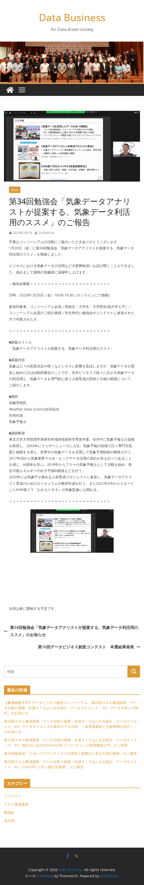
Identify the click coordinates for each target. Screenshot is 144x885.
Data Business (72, 17)
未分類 (9, 820)
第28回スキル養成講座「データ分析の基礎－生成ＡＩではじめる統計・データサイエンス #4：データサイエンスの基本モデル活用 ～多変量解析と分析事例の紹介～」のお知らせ (70, 726)
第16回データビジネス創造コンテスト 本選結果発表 (89, 647)
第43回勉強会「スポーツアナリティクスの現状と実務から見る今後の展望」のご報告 (70, 753)
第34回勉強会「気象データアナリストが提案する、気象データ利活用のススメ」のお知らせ (71, 631)
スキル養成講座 (16, 804)
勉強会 (14, 190)
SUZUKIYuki (46, 233)
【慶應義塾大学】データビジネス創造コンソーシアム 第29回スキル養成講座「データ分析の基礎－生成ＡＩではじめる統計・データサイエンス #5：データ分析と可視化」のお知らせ (71, 707)
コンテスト (12, 796)
